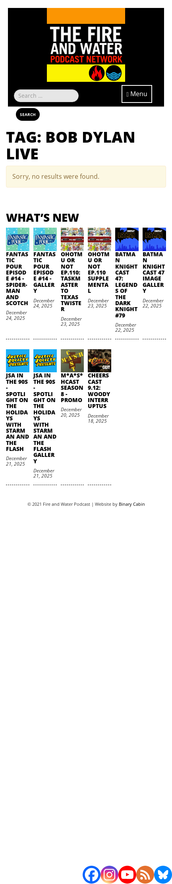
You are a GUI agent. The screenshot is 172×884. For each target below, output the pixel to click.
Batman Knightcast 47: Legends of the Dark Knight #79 (126, 284)
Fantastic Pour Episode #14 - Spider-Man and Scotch (17, 278)
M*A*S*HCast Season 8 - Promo (72, 387)
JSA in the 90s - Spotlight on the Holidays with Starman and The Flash (17, 412)
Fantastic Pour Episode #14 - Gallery (44, 272)
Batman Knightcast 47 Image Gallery (154, 272)
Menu (136, 93)
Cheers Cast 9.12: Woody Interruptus (99, 390)
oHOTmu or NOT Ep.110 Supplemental (99, 272)
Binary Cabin (132, 504)
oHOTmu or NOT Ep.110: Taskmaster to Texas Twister (72, 281)
